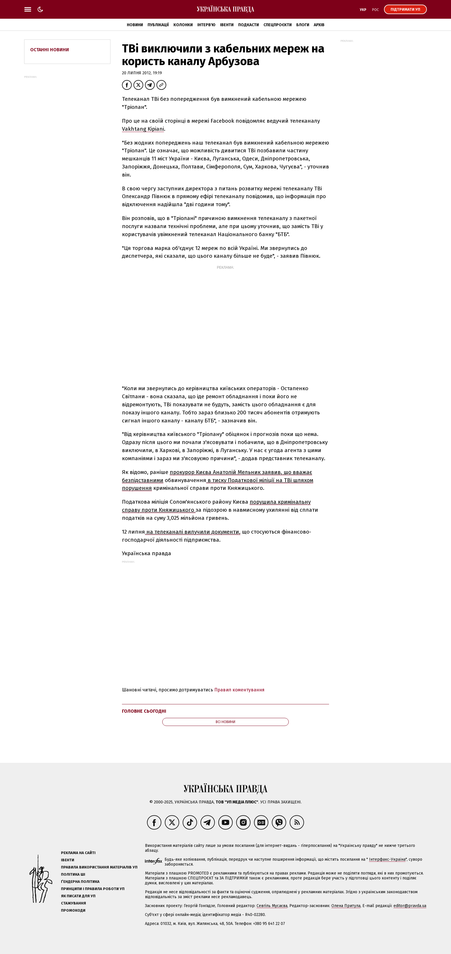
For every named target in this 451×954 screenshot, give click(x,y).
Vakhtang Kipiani (143, 129)
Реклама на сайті (78, 853)
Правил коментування (239, 690)
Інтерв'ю (206, 24)
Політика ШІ (73, 874)
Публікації (158, 24)
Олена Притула (345, 905)
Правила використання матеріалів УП (99, 867)
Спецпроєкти (277, 24)
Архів (319, 24)
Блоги (302, 24)
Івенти (227, 24)
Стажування (73, 903)
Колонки (183, 24)
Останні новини (49, 49)
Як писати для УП (78, 896)
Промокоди (73, 910)
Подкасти (248, 24)
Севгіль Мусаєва (272, 905)
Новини (135, 24)
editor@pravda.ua (409, 905)
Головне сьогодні (144, 711)
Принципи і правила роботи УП (93, 889)
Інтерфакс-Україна (387, 859)
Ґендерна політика (80, 881)
